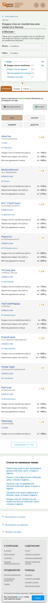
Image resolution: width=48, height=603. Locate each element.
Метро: (5, 46)
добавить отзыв (7, 176)
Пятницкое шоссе (11, 248)
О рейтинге (8, 558)
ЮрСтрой (6, 387)
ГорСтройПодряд (10, 303)
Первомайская (9, 349)
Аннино (7, 181)
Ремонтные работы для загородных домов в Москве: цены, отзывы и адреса (23, 470)
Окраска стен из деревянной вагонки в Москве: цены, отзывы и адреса (23, 486)
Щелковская (9, 282)
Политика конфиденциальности (12, 563)
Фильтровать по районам (15, 525)
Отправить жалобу (31, 582)
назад (17, 62)
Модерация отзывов (32, 586)
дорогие (34, 124)
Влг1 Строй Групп (10, 203)
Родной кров (8, 337)
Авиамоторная (9, 315)
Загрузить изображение (33, 558)
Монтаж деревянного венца (19, 73)
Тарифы (7, 584)
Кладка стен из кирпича (17, 69)
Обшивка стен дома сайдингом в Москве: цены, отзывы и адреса (22, 493)
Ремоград (6, 421)
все (12, 118)
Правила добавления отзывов (32, 563)
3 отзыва (4, 427)
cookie (20, 597)
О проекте (7, 551)
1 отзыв (4, 143)
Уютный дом (8, 270)
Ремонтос (6, 236)
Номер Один (8, 366)
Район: (5, 53)
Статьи (27, 551)
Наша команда (9, 554)
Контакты (28, 575)
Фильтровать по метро (14, 517)
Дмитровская (9, 215)
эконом (34, 118)
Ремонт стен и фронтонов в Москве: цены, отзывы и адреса (23, 478)
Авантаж (6, 136)
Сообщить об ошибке (32, 579)
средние (12, 124)
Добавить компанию (32, 554)
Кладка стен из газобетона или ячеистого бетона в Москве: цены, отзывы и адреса (22, 501)
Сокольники (8, 378)
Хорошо (38, 598)
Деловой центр (10, 399)
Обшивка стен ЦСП (15, 77)
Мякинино (8, 148)
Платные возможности (12, 575)
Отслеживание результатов (9, 579)
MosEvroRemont (9, 169)
